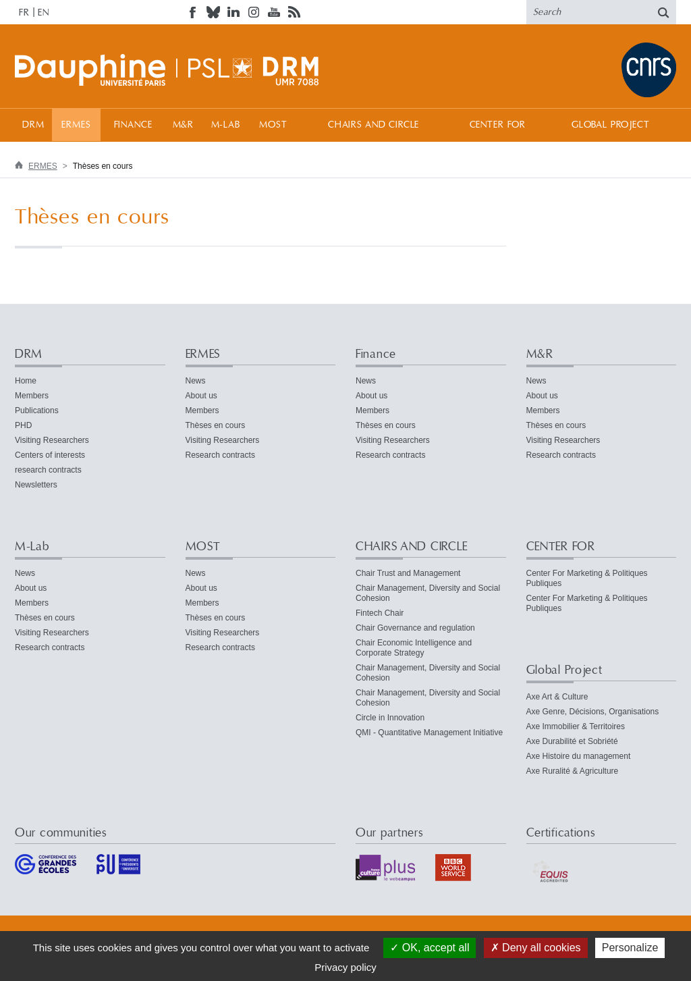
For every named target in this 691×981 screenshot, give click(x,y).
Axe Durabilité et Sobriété (572, 741)
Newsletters (36, 484)
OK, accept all (429, 947)
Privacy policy (345, 967)
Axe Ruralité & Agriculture (572, 771)
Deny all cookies (536, 947)
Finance (133, 125)
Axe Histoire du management (578, 756)
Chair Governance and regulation (415, 628)
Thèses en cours (216, 425)
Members (32, 395)
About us (201, 395)
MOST (273, 125)
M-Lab (225, 125)
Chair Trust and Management (408, 573)
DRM (33, 125)
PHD (23, 425)
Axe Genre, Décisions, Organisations (592, 711)
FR (24, 13)
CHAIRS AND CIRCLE (373, 125)
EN (43, 13)
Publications (37, 410)
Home (25, 381)
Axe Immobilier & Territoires (575, 726)
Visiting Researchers (52, 440)
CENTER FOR (498, 125)
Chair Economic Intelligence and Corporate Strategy (414, 648)
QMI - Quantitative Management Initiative (429, 732)
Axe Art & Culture (557, 696)
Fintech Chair (380, 613)
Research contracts (220, 455)
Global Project (611, 125)
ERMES (75, 125)
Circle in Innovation (390, 717)
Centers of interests (50, 455)
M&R (183, 125)
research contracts (48, 470)
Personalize (630, 947)
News (196, 381)
